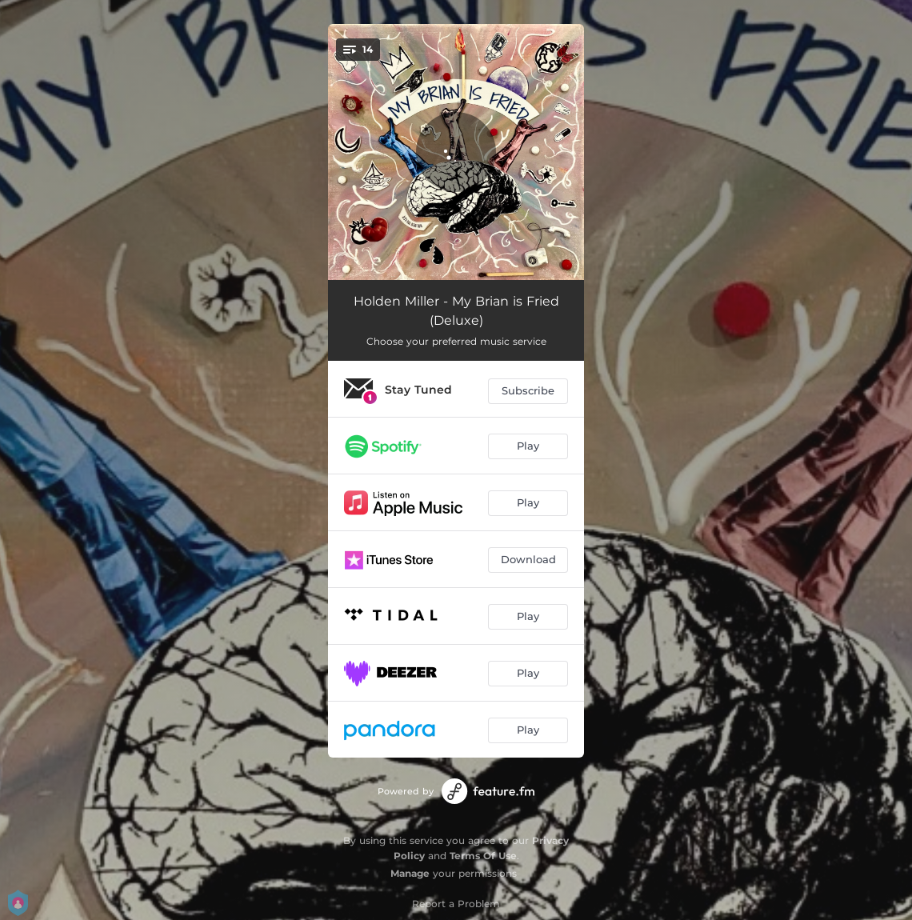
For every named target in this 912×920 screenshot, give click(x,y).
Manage (410, 873)
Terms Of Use (483, 856)
